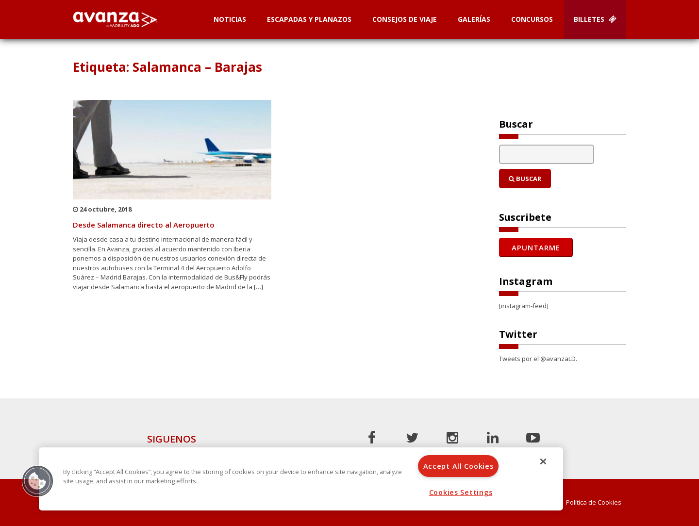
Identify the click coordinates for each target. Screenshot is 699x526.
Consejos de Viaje (404, 19)
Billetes (595, 19)
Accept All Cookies (458, 466)
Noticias (230, 19)
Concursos (532, 19)
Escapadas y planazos (309, 19)
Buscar (525, 178)
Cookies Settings (461, 492)
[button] (37, 480)
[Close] (543, 461)
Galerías (474, 19)
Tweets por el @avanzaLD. (538, 358)
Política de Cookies (593, 502)
